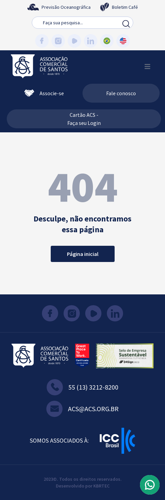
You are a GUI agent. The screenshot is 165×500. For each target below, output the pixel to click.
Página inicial (82, 254)
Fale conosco (121, 93)
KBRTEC (101, 486)
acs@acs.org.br (82, 409)
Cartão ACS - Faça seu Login (84, 118)
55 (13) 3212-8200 (82, 387)
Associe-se (44, 93)
